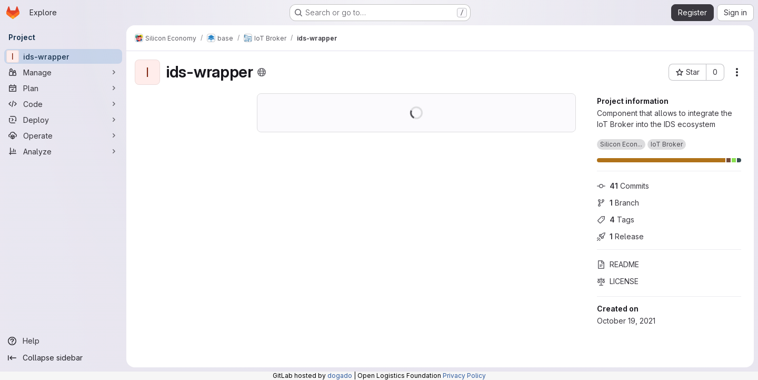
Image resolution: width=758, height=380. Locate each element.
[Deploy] (63, 119)
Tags (615, 219)
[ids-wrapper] (63, 56)
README (618, 264)
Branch (618, 202)
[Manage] (63, 72)
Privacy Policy (464, 375)
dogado (339, 375)
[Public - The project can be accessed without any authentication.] (261, 72)
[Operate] (63, 135)
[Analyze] (63, 151)
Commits (623, 185)
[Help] (63, 341)
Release (620, 236)
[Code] (63, 103)
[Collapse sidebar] (63, 357)
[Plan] (63, 88)
